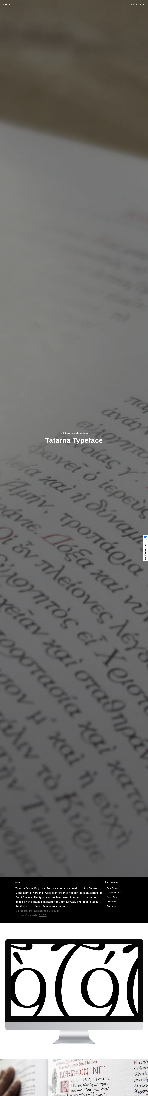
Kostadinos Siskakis (46, 910)
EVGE (43, 915)
